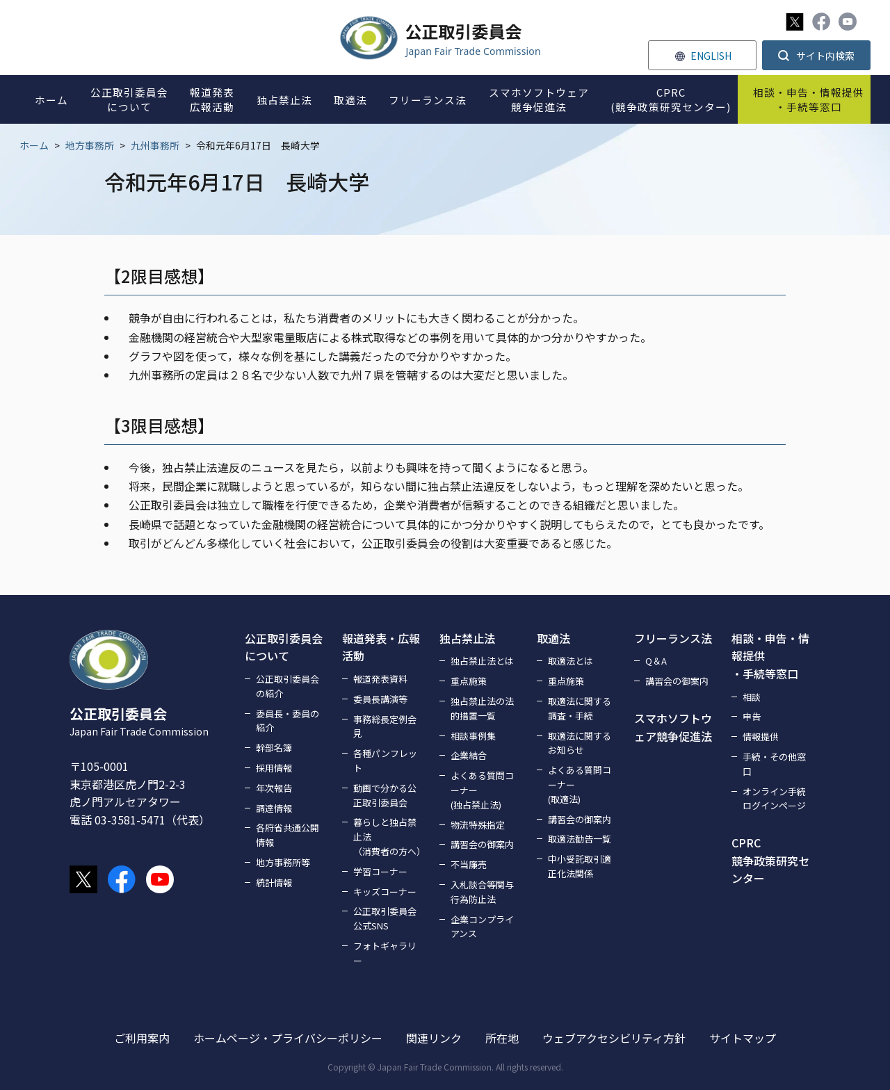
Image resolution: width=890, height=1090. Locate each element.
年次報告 (274, 788)
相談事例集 (473, 735)
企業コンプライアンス (482, 927)
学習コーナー (380, 871)
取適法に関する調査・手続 (579, 708)
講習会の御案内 (482, 844)
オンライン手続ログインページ (774, 799)
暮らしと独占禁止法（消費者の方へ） (388, 836)
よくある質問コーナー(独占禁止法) (482, 790)
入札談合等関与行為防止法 (482, 892)
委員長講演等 (380, 699)
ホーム (34, 145)
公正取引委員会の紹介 (287, 686)
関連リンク (434, 1038)
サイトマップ (742, 1038)
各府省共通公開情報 (287, 835)
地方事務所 (89, 145)
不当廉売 (469, 864)
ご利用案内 (142, 1038)
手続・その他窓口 (774, 764)
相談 (752, 696)
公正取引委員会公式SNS (384, 918)
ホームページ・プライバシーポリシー (287, 1038)
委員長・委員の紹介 (287, 721)
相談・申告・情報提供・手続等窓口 (770, 656)
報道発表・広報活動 (381, 647)
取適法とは (570, 660)
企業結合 (469, 755)
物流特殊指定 (478, 824)
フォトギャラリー (384, 953)
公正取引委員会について (284, 647)
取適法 (553, 638)
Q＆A (656, 660)
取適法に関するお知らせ (579, 743)
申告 (752, 716)
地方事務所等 (283, 862)
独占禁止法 (467, 638)
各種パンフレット (385, 760)
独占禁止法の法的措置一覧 (482, 708)
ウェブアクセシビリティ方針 (614, 1038)
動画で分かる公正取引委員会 (384, 795)
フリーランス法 (673, 638)
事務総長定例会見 (384, 726)
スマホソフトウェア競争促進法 (673, 727)
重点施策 (469, 681)
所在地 (502, 1038)
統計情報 (274, 882)
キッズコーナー (384, 891)
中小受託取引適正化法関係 (579, 866)
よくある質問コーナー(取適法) (579, 784)
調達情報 (274, 808)
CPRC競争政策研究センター (770, 860)
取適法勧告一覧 (579, 838)
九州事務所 (155, 145)
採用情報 (274, 767)
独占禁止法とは (482, 660)
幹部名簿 (274, 747)
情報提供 (761, 736)
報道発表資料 (380, 678)
